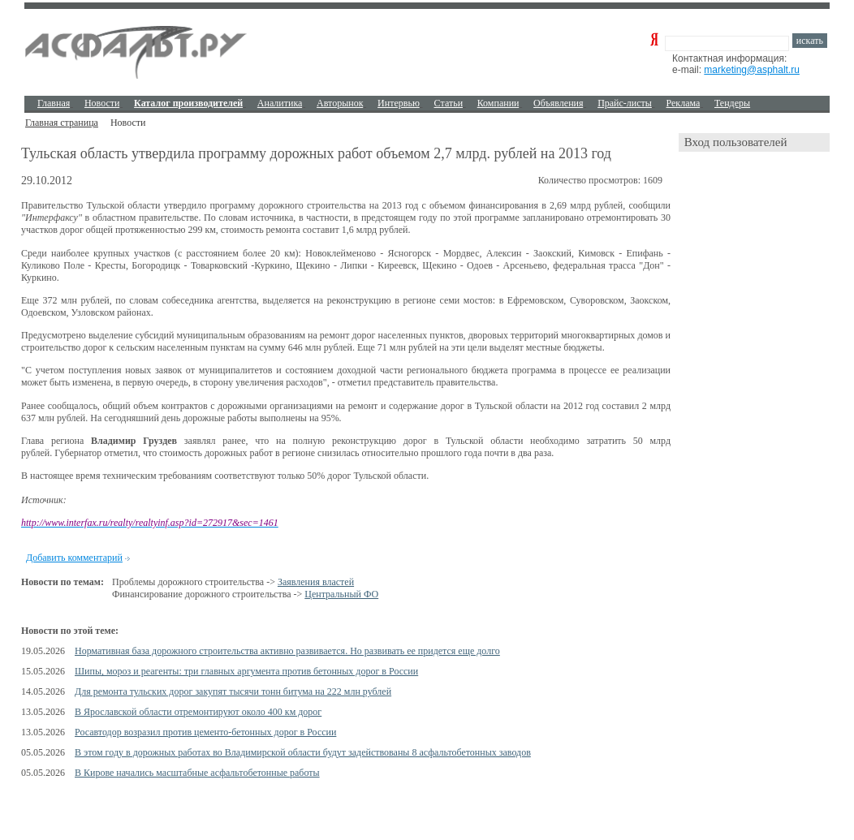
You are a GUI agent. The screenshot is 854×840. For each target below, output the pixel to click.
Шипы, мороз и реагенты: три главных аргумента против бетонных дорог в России (246, 671)
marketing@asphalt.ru (752, 69)
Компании (498, 103)
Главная (53, 103)
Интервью (398, 103)
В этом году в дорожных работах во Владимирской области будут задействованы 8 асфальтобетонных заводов (303, 752)
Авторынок (340, 103)
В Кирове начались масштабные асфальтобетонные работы (197, 772)
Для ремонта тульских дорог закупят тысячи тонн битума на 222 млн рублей (233, 691)
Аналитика (280, 103)
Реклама (683, 103)
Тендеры (732, 103)
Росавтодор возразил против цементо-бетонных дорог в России (205, 732)
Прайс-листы (624, 103)
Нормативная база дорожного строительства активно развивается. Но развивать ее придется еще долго (287, 651)
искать (809, 40)
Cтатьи (449, 103)
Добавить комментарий (74, 557)
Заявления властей (316, 582)
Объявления (558, 103)
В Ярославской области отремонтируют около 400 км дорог (198, 711)
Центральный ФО (341, 594)
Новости (102, 103)
